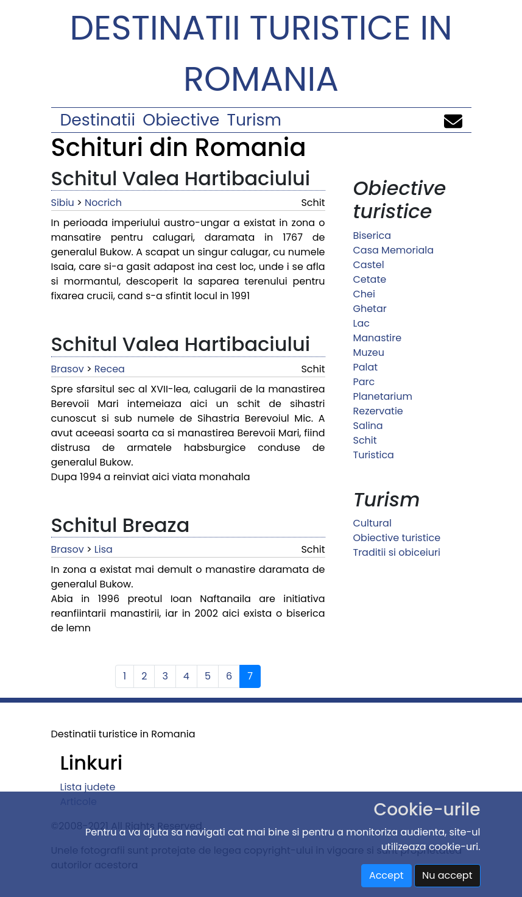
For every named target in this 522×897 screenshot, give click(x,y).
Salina (368, 426)
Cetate (370, 279)
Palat (365, 367)
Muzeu (368, 353)
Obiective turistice (397, 538)
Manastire (377, 338)
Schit (365, 440)
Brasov (67, 369)
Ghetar (370, 309)
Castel (368, 265)
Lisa (103, 549)
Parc (364, 382)
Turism (254, 119)
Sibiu (62, 203)
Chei (364, 294)
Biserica (372, 236)
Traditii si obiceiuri (396, 552)
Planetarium (382, 396)
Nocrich (103, 203)
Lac (361, 323)
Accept (386, 875)
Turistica (373, 455)
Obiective (181, 119)
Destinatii (97, 119)
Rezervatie (378, 411)
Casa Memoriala (393, 250)
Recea (109, 369)
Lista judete (88, 787)
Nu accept (447, 875)
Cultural (372, 523)
